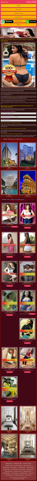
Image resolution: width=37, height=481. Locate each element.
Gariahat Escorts (21, 467)
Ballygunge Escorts (18, 465)
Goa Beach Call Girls (18, 13)
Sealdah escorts (15, 473)
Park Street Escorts (17, 463)
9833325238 (34, 2)
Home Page (19, 5)
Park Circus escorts (18, 471)
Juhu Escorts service (15, 96)
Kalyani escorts (15, 469)
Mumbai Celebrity (18, 17)
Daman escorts (14, 467)
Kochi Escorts (22, 469)
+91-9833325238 (33, 1)
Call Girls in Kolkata (21, 478)
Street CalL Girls (9, 2)
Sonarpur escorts (23, 473)
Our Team (18, 24)
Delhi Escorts (18, 9)
